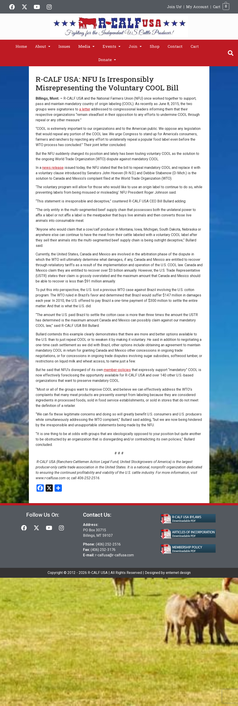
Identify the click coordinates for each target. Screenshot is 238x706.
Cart (216, 6)
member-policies (117, 370)
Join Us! (174, 6)
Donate (107, 59)
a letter (84, 109)
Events (111, 46)
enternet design (178, 573)
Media (86, 46)
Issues (64, 46)
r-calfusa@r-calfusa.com (114, 555)
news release (53, 167)
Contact (175, 46)
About (42, 46)
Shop (154, 46)
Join (135, 46)
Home (21, 46)
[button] (42, 46)
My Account (197, 6)
